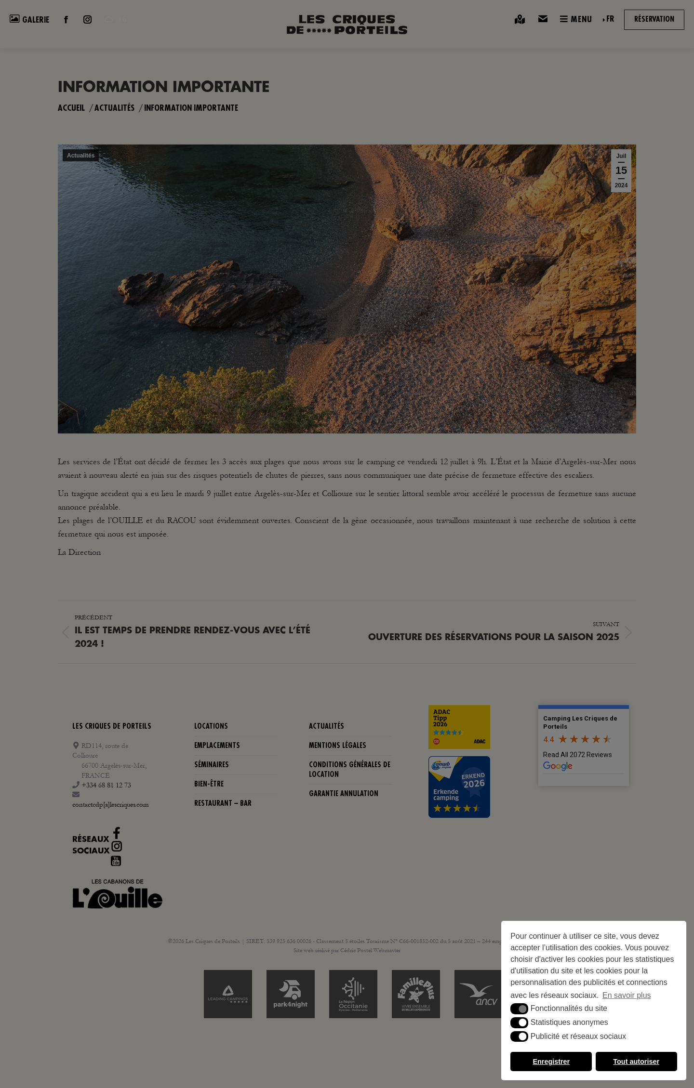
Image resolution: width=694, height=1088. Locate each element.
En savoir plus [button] (626, 995)
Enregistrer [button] (551, 1061)
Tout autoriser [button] (636, 1061)
